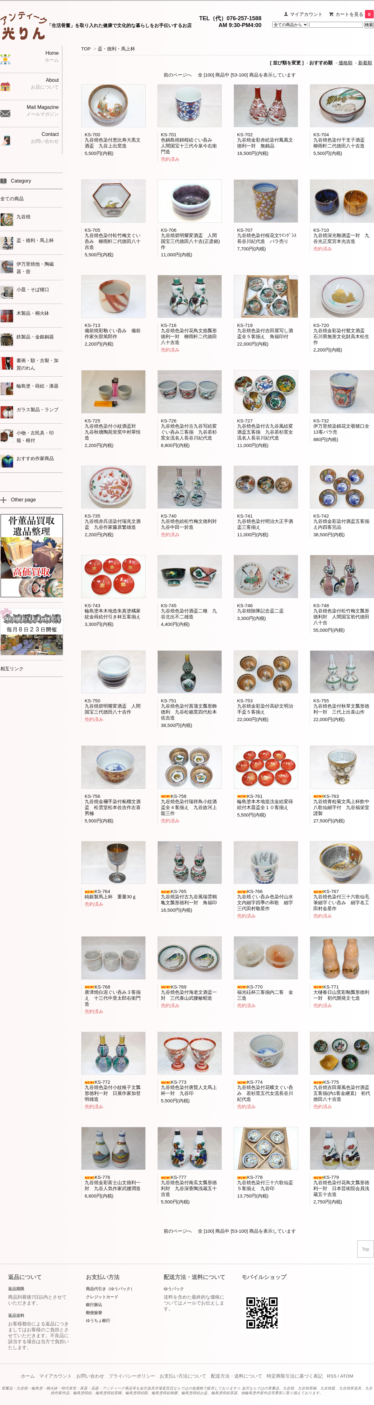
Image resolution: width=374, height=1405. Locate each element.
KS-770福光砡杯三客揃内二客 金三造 (265, 992)
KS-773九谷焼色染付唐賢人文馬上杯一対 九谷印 (189, 1087)
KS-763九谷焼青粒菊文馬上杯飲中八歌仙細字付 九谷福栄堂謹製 (341, 804)
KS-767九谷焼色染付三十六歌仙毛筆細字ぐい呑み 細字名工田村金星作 (341, 900)
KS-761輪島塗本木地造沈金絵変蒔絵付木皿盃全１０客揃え (265, 801)
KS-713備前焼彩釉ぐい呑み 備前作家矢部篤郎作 (113, 331)
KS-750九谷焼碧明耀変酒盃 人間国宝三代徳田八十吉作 (113, 706)
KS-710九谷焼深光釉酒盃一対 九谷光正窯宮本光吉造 (341, 235)
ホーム (28, 1376)
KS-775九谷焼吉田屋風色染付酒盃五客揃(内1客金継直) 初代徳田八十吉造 (341, 1090)
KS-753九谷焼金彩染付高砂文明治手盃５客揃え (265, 706)
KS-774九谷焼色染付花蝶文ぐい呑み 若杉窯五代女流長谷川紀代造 (265, 1090)
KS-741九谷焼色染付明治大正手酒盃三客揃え (265, 521)
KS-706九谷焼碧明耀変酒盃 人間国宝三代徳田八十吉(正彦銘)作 (190, 238)
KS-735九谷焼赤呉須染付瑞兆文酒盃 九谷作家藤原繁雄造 (113, 521)
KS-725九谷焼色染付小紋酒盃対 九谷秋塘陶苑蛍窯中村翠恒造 (113, 429)
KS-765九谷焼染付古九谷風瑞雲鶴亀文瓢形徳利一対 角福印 (189, 897)
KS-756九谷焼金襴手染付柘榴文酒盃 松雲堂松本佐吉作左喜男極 (113, 804)
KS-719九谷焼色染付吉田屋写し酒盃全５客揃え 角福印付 (265, 331)
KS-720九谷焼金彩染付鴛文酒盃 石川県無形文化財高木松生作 (341, 334)
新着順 (365, 62)
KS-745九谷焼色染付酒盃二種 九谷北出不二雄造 (189, 611)
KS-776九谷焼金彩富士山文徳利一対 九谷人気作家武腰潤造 (113, 1183)
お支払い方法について (183, 1376)
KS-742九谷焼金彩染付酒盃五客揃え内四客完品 (341, 521)
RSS (332, 1376)
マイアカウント (306, 14)
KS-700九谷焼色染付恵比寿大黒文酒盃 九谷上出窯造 (113, 140)
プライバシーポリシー (132, 1376)
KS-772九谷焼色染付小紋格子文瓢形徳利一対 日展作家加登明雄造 (113, 1090)
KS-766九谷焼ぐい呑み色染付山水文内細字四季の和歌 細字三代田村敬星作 (265, 900)
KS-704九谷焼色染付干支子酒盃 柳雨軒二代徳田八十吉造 (341, 140)
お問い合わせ (90, 1376)
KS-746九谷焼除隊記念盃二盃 (260, 608)
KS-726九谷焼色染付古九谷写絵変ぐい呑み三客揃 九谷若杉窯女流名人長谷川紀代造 (189, 429)
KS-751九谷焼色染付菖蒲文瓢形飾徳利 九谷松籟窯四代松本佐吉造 (189, 709)
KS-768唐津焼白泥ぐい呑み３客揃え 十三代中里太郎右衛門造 (113, 995)
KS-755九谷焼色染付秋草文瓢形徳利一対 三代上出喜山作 (341, 706)
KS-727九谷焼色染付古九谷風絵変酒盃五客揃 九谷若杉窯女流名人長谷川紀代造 (265, 429)
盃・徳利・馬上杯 (116, 48)
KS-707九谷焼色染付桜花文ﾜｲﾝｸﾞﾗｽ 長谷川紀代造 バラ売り (269, 235)
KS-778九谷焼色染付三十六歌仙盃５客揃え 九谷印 (265, 1183)
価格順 (346, 62)
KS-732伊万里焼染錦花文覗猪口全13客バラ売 (341, 426)
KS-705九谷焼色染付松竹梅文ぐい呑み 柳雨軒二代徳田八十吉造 (113, 238)
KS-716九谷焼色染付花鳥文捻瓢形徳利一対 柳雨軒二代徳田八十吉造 (189, 334)
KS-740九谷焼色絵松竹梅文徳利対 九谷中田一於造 (191, 521)
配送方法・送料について (236, 1376)
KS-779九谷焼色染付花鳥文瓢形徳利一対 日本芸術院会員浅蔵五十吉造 (341, 1186)
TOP (86, 48)
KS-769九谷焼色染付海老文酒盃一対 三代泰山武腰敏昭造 (189, 992)
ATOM (346, 1376)
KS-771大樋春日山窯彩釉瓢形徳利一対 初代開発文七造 (341, 992)
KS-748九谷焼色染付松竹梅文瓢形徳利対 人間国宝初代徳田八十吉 (341, 614)
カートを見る (354, 14)
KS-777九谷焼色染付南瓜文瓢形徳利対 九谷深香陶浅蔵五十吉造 (189, 1186)
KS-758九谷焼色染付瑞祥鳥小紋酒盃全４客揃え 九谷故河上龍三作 (189, 804)
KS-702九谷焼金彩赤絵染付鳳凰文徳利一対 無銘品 (265, 140)
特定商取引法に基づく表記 (295, 1376)
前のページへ (178, 74)
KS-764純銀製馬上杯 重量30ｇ (111, 894)
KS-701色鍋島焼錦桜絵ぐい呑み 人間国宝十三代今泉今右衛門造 (189, 143)
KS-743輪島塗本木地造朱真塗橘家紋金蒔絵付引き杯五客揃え (113, 611)
